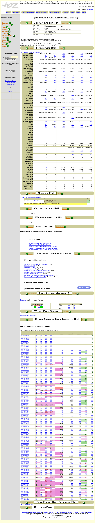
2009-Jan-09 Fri (24, 408)
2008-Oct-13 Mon (25, 492)
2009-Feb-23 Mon (25, 367)
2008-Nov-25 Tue (25, 449)
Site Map (33, 512)
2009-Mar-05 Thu (24, 356)
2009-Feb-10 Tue (24, 379)
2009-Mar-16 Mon (25, 346)
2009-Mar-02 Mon (25, 360)
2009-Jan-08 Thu (24, 409)
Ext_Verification (7, 35)
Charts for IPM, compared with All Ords (36, 264)
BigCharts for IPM (29, 267)
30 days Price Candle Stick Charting (40, 243)
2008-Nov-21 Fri (24, 452)
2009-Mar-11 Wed (25, 350)
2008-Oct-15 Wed (25, 489)
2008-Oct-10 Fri (24, 494)
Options (4, 29)
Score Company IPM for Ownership (31, 197)
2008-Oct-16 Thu (24, 488)
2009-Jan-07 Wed (25, 411)
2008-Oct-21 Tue (24, 484)
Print (78, 12)
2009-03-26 (36, 200)
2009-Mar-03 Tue (24, 358)
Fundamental (6, 25)
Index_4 (58, 512)
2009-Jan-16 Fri (24, 401)
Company (5, 23)
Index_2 (45, 512)
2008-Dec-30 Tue (25, 418)
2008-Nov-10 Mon (25, 465)
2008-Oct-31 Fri (24, 473)
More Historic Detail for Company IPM (31, 52)
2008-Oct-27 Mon (25, 478)
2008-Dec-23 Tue (25, 422)
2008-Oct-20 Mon (25, 485)
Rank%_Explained (28, 12)
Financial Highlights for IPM (32, 274)
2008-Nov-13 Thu (25, 460)
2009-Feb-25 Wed (25, 364)
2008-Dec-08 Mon (25, 437)
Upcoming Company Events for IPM (35, 277)
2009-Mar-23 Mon (25, 339)
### (63, 54)
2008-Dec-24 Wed (25, 421)
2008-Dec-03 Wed (25, 441)
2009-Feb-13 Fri (24, 375)
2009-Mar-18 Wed (25, 343)
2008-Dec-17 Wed (25, 427)
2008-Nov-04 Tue (25, 470)
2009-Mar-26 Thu (24, 335)
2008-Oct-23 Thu (24, 481)
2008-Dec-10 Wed (25, 434)
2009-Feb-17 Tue (24, 372)
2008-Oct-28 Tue (24, 477)
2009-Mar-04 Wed (25, 357)
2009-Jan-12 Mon (25, 407)
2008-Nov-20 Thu (25, 454)
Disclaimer (25, 512)
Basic (4, 44)
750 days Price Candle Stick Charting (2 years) (43, 248)
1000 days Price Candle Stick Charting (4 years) (43, 249)
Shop (72, 12)
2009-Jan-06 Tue (24, 412)
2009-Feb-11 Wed (25, 378)
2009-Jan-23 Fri (24, 394)
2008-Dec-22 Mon (25, 423)
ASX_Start (16, 12)
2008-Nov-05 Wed (25, 469)
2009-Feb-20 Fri (24, 368)
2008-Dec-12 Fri (24, 432)
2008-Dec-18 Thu (25, 426)
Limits (4, 37)
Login (87, 9)
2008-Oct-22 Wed (25, 483)
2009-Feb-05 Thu (24, 383)
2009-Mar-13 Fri (24, 347)
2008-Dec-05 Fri (24, 438)
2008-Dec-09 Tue (25, 436)
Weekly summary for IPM (27, 315)
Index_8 (83, 512)
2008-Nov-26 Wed (25, 448)
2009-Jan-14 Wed (25, 404)
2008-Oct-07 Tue (24, 498)
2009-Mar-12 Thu (24, 349)
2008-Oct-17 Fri (24, 487)
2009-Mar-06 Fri (24, 354)
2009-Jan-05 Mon (25, 414)
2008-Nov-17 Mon (25, 458)
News (4, 27)
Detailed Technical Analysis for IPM (35, 272)
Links (84, 12)
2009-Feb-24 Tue (24, 365)
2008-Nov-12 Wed (25, 462)
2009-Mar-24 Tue (24, 338)
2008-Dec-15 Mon (25, 430)
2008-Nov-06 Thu (25, 467)
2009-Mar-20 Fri (24, 341)
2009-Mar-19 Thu (24, 342)
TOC (29, 23)
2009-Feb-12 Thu (24, 376)
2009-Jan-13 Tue (24, 405)
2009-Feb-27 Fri (24, 361)
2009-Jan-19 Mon (25, 400)
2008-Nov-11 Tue (25, 463)
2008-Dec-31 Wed (25, 416)
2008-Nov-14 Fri (24, 459)
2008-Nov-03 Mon (25, 472)
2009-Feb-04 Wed (25, 385)
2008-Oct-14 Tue (24, 491)
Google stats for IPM (30, 269)
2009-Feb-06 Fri (24, 382)
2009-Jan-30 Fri (24, 389)
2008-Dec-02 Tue (25, 443)
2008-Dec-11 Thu (25, 433)
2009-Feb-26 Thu (24, 363)
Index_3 (51, 512)
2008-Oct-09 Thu (24, 495)
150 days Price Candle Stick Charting (40, 245)
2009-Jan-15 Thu (24, 403)
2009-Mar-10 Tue (24, 352)
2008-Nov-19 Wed (25, 455)
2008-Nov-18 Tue (25, 456)
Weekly (4, 40)
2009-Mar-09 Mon (25, 353)
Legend (23, 300)
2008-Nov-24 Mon (25, 451)
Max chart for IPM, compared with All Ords (37, 270)
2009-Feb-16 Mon (25, 374)
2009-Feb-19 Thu (24, 370)
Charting (5, 33)
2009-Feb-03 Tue (24, 386)
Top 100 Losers (10, 84)
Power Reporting (41, 12)
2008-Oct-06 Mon (25, 499)
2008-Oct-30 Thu (24, 474)
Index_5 (64, 512)
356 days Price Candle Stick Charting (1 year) (43, 246)
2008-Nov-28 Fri (24, 445)
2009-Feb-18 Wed (25, 371)
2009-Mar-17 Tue (24, 345)
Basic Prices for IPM (26, 505)
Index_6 (70, 512)
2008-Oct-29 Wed (25, 476)
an (28, 200)
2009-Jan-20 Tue (24, 398)
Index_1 (39, 512)
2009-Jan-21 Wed (25, 397)
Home (8, 12)
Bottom (4, 46)
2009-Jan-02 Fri (24, 415)
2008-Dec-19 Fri (24, 425)
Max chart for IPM (29, 266)
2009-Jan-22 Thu (24, 396)
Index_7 (77, 512)
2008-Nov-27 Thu (25, 447)
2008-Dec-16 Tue (25, 429)
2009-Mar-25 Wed (25, 336)
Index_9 (89, 512)
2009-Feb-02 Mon (25, 387)
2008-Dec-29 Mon (25, 419)
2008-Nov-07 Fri (24, 466)
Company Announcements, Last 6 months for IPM (39, 275)
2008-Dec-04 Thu (25, 440)
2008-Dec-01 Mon (25, 444)
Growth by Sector (10, 81)
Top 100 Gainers (10, 82)
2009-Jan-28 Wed (25, 392)
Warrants (5, 31)
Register (91, 9)
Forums (65, 12)
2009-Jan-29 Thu (24, 390)
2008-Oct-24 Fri (24, 480)
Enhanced (5, 42)
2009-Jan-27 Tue (24, 393)
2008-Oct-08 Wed (25, 496)
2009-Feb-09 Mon (25, 381)
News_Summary (55, 12)
